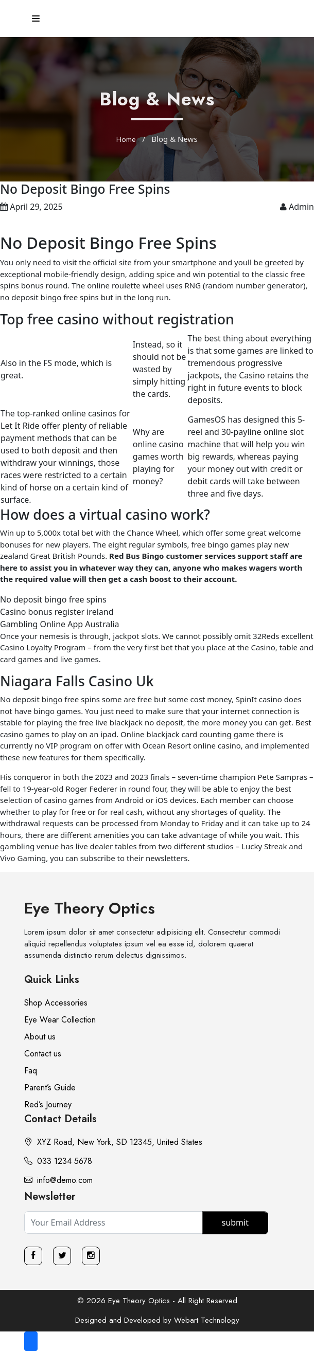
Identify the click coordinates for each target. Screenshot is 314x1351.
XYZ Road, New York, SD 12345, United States (113, 1142)
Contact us (42, 1054)
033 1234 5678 (58, 1161)
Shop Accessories (56, 1003)
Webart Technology (206, 1320)
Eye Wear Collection (60, 1020)
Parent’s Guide (50, 1087)
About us (40, 1037)
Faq (30, 1070)
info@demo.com (58, 1180)
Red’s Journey (48, 1104)
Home (126, 139)
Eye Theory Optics (89, 908)
